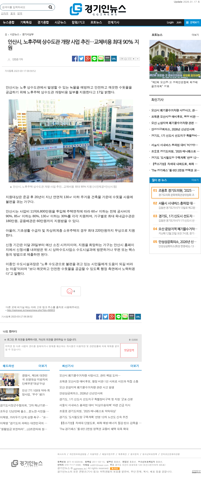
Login (170, 22)
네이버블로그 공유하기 (101, 58)
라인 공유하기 (94, 58)
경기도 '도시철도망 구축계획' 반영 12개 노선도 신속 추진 (175, 158)
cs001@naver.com (99, 465)
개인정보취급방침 (77, 454)
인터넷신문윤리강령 (170, 454)
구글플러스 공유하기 (88, 58)
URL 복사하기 (114, 58)
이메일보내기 (129, 59)
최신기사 (157, 99)
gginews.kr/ (80, 468)
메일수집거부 (108, 454)
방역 (19, 13)
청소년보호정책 (149, 454)
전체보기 (194, 22)
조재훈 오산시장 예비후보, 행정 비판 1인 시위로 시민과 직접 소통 (175, 117)
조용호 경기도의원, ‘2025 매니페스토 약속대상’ (175, 151)
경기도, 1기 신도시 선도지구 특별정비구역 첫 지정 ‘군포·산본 (175, 136)
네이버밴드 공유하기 (107, 58)
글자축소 (138, 59)
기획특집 (26, 22)
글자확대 (134, 59)
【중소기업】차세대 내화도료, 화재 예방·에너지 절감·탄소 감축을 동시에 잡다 (175, 164)
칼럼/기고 (78, 22)
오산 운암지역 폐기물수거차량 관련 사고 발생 (175, 123)
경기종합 (43, 22)
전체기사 (113, 22)
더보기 (42, 365)
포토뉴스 (96, 22)
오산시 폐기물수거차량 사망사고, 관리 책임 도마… (175, 110)
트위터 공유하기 (81, 58)
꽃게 (12, 13)
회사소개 (61, 454)
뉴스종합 (8, 22)
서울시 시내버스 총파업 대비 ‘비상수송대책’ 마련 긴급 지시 (175, 145)
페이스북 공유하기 (75, 58)
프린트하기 (125, 59)
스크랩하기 (121, 59)
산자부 (4, 13)
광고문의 (134, 454)
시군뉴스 (60, 22)
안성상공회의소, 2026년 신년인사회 (172, 129)
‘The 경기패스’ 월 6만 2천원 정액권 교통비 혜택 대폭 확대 (175, 170)
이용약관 (94, 454)
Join (178, 22)
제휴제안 (122, 454)
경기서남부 (28, 34)
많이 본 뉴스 (159, 180)
